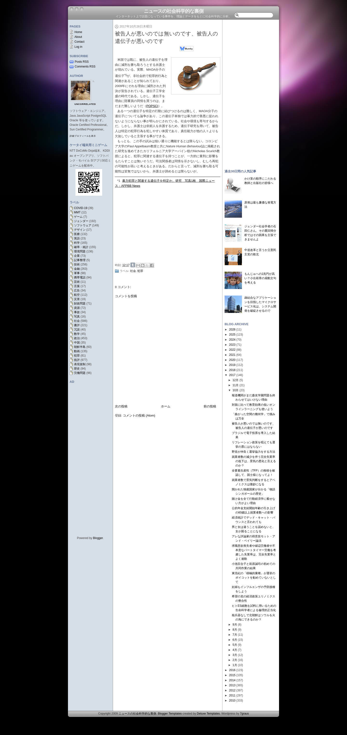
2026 (232, 329)
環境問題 (80, 251)
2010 (232, 700)
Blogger (98, 538)
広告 (77, 290)
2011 (232, 695)
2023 (232, 344)
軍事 (77, 273)
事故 (77, 312)
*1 (118, 180)
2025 (232, 334)
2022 (232, 349)
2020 (232, 360)
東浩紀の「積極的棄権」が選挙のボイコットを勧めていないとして (254, 578)
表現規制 (80, 364)
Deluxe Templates (208, 713)
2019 (232, 365)
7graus (244, 713)
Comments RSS (85, 66)
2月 (235, 660)
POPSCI (152, 106)
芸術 (77, 281)
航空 (77, 295)
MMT (77, 212)
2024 (232, 339)
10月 (236, 390)
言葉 (77, 286)
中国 (77, 342)
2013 (232, 685)
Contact (79, 41)
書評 (77, 325)
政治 (77, 338)
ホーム (165, 406)
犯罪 (77, 355)
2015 (232, 675)
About (78, 37)
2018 (232, 370)
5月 (235, 645)
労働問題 (80, 373)
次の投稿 (121, 406)
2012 (232, 690)
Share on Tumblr (132, 265)
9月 (235, 624)
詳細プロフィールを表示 (83, 136)
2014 (232, 680)
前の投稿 (210, 406)
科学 (77, 242)
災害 (77, 299)
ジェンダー (81, 221)
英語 (77, 238)
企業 (77, 255)
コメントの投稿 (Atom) (139, 415)
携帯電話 (80, 277)
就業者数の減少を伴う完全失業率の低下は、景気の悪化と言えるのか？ (254, 461)
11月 (236, 385)
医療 (77, 234)
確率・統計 (81, 247)
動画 (77, 351)
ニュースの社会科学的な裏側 (173, 11)
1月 (235, 665)
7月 (235, 634)
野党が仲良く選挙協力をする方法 (253, 451)
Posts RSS (82, 61)
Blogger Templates (170, 713)
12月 (236, 380)
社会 (77, 321)
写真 (77, 316)
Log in (78, 46)
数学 (77, 334)
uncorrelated (85, 104)
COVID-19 (80, 208)
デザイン (80, 229)
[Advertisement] (168, 224)
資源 (77, 308)
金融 (77, 268)
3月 (235, 655)
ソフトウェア (82, 225)
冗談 (77, 329)
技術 (77, 264)
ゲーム (78, 216)
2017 (232, 375)
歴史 (77, 368)
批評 (77, 360)
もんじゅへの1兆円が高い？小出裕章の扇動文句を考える (260, 278)
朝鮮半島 (80, 347)
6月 (235, 639)
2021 (232, 355)
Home (78, 32)
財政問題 (80, 303)
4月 (235, 650)
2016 (232, 670)
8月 (235, 629)
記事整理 (80, 260)
